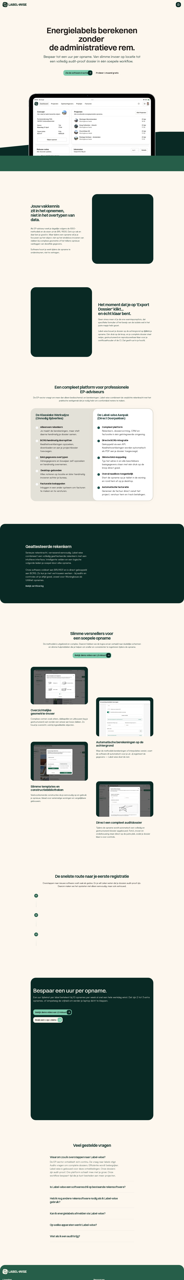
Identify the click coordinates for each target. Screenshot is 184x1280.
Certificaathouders (123, 1255)
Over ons (168, 1250)
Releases (145, 1250)
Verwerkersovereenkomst (114, 1273)
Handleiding (145, 1260)
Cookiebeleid (172, 1273)
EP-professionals (122, 1250)
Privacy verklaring (157, 1273)
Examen (144, 1255)
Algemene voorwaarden (90, 1273)
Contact (167, 1255)
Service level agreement (137, 1273)
